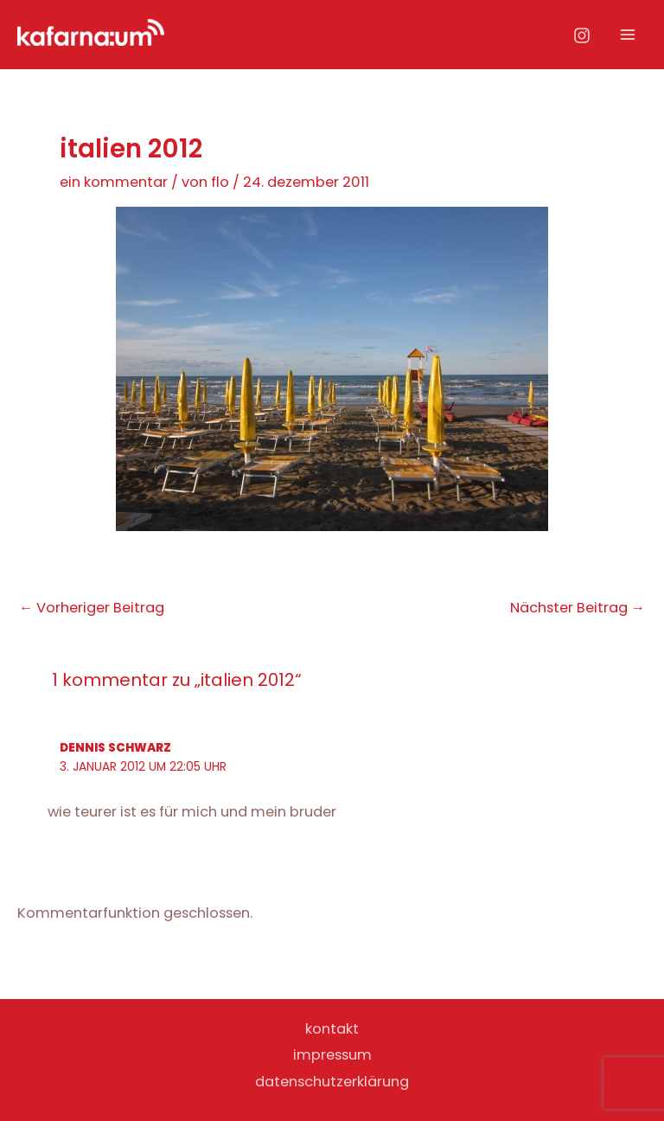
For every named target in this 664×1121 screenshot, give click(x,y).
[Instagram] (582, 35)
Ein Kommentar (114, 182)
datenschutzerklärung (332, 1082)
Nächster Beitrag (577, 608)
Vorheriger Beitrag (91, 608)
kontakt (332, 1029)
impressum (332, 1055)
